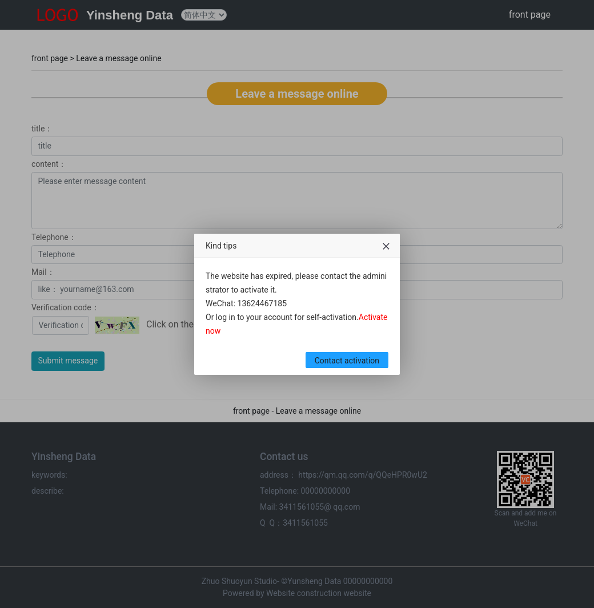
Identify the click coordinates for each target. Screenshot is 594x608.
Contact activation (347, 360)
